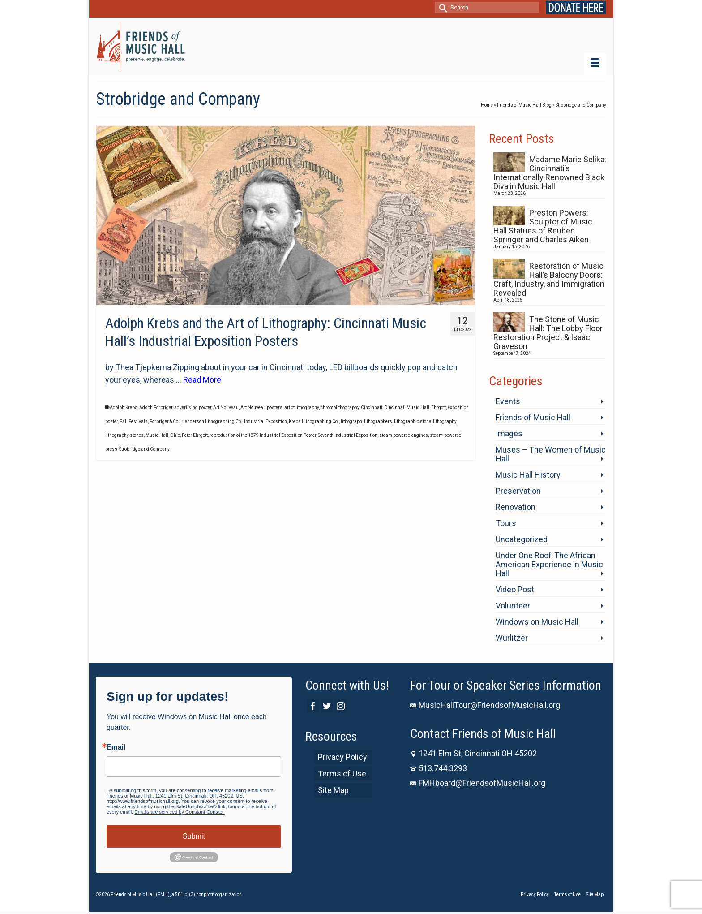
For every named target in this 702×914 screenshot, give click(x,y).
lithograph (351, 421)
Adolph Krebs (123, 407)
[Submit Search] (441, 7)
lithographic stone (412, 421)
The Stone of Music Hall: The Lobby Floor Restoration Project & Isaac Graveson (548, 333)
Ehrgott (438, 407)
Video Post (515, 589)
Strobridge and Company (144, 449)
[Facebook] (313, 706)
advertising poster (192, 407)
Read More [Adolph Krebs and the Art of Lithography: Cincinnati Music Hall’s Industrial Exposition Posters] (202, 379)
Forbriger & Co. (165, 421)
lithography (444, 421)
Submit (194, 836)
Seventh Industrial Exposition (347, 435)
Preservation (518, 491)
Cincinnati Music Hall (406, 407)
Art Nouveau (226, 407)
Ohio (175, 435)
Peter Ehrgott (195, 435)
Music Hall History (528, 474)
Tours (506, 523)
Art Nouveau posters (261, 407)
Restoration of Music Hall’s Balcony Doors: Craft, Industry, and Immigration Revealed (548, 279)
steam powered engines (403, 435)
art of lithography (301, 407)
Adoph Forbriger (155, 407)
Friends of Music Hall (533, 417)
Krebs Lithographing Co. (314, 421)
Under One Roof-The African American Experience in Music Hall (549, 564)
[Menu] (595, 63)
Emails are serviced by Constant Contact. (179, 812)
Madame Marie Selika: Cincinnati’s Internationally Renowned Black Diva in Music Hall (549, 173)
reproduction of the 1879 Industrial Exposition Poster (263, 435)
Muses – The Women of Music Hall (551, 454)
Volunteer (513, 605)
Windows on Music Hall (537, 621)
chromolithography (340, 407)
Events (508, 401)
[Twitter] (327, 706)
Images (509, 433)
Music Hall (157, 435)
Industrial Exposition (265, 421)
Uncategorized (522, 539)
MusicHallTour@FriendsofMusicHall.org (485, 705)
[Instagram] (340, 706)
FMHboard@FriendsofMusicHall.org (477, 783)
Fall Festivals (134, 421)
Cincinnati (371, 407)
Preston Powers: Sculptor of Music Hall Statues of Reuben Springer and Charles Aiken (542, 226)
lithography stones (124, 435)
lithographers (378, 421)
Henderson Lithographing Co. (211, 421)
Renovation (515, 507)
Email (116, 747)
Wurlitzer (512, 637)
